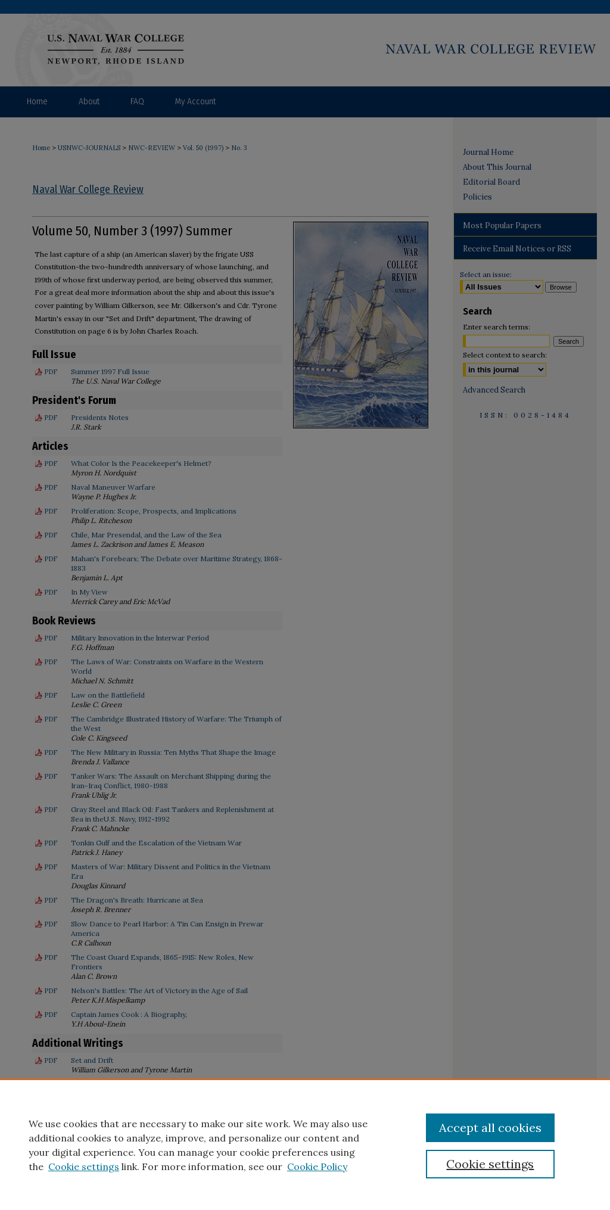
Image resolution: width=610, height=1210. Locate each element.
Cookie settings (83, 1166)
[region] (305, 1144)
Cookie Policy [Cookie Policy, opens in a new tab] (317, 1166)
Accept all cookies (490, 1127)
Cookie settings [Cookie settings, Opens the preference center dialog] (490, 1163)
